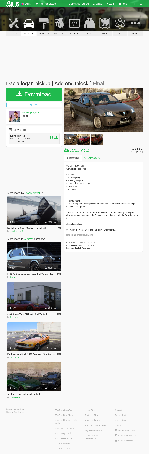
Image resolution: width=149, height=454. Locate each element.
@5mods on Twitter (125, 430)
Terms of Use (121, 420)
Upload (97, 4)
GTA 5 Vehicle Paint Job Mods (66, 421)
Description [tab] (72, 158)
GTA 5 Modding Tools (64, 410)
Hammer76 (14, 357)
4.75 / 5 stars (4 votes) (134, 152)
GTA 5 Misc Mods (63, 448)
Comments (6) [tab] (92, 158)
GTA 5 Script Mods (63, 433)
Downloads (74, 152)
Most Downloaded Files (95, 425)
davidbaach (15, 397)
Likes (88, 152)
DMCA (118, 425)
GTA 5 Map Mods (62, 443)
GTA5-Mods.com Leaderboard (92, 437)
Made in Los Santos (15, 412)
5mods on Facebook (125, 435)
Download (34, 94)
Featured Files (91, 415)
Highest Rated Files (94, 430)
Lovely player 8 (31, 112)
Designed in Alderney (16, 409)
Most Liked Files (92, 420)
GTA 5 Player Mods (63, 438)
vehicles (28, 239)
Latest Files (90, 410)
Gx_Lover (14, 277)
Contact (118, 410)
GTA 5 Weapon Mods (64, 428)
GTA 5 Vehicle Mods (64, 415)
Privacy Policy (121, 415)
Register (124, 4)
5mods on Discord (124, 440)
